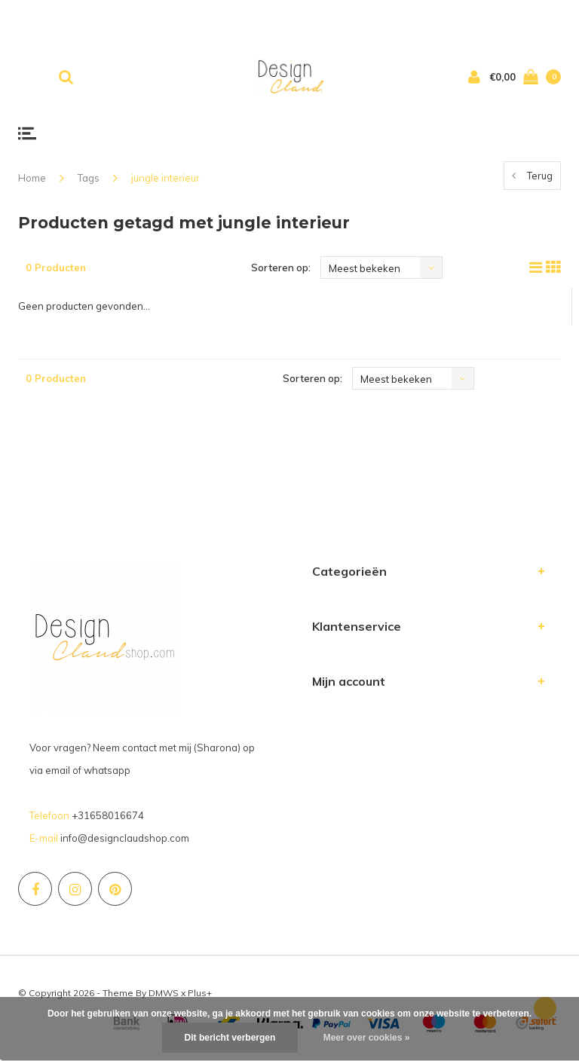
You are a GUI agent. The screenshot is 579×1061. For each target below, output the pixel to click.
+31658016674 (108, 815)
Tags (89, 178)
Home (32, 178)
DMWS (164, 992)
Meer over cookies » (366, 1037)
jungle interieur (165, 178)
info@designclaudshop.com (124, 838)
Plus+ (200, 992)
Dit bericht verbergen (230, 1037)
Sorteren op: (281, 267)
